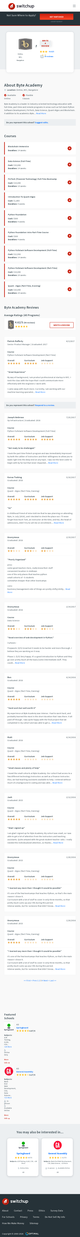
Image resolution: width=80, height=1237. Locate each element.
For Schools (8, 1216)
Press (30, 1210)
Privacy (24, 1216)
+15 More (8, 1097)
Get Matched (57, 16)
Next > (46, 980)
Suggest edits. (41, 122)
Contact (18, 1210)
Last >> (53, 980)
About (5, 1210)
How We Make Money (13, 1223)
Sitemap (34, 1223)
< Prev (34, 980)
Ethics (42, 1210)
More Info (7, 1061)
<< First (27, 980)
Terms (36, 1216)
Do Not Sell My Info (55, 1216)
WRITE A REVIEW (62, 325)
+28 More (8, 1047)
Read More (41, 113)
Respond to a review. (45, 405)
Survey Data (57, 1210)
